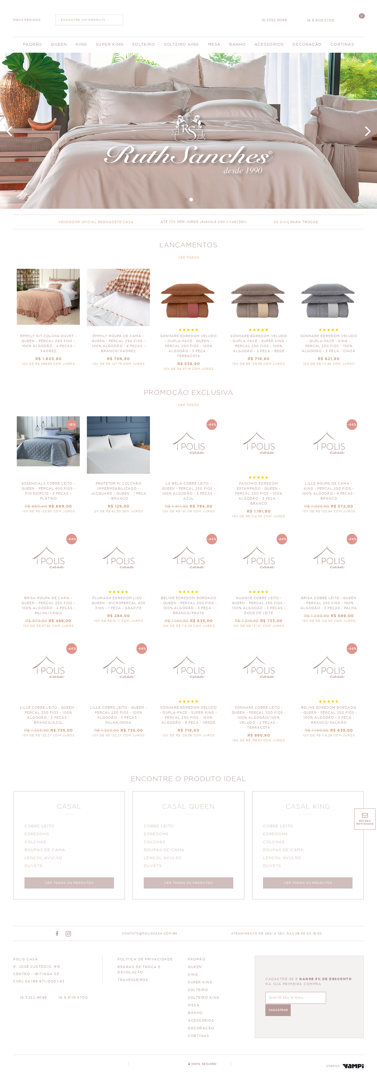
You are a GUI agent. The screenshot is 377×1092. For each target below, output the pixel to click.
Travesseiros (133, 982)
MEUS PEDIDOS (27, 20)
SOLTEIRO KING (204, 999)
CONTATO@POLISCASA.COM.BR (149, 935)
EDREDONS (37, 835)
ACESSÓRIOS (201, 1022)
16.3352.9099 (274, 20)
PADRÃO (196, 961)
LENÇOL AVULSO (44, 859)
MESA (193, 1007)
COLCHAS (36, 843)
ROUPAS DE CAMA (45, 851)
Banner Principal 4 (188, 131)
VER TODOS (188, 257)
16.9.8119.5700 (320, 20)
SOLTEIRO (198, 992)
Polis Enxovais (188, 17)
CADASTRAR (335, 999)
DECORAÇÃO (201, 1030)
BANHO (195, 1015)
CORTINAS (198, 1038)
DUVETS (34, 867)
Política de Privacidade (145, 961)
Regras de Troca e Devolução (139, 971)
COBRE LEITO (40, 827)
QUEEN (195, 969)
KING (193, 976)
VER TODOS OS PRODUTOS (69, 883)
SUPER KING (200, 984)
